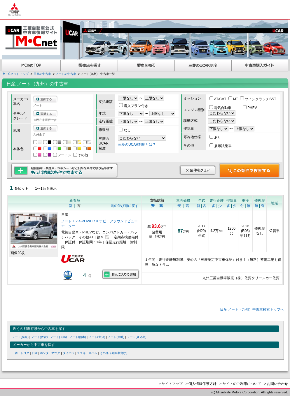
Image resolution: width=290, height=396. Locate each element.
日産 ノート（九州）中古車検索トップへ (252, 309)
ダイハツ (68, 353)
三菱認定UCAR (203, 65)
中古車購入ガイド (260, 65)
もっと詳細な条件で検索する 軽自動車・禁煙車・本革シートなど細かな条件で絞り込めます (64, 170)
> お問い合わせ (276, 384)
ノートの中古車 (66, 73)
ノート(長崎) (58, 337)
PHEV (250, 108)
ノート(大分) (97, 337)
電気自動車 (220, 108)
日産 (35, 353)
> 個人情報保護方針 (201, 384)
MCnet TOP (31, 65)
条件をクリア (197, 170)
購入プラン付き (133, 106)
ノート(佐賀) (39, 337)
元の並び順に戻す (125, 206)
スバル (92, 353)
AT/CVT (218, 99)
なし (125, 130)
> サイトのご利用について (240, 384)
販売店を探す (89, 65)
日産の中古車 (42, 73)
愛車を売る (146, 65)
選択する (46, 99)
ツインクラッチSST (258, 99)
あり (215, 137)
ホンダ (44, 353)
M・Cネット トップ (16, 73)
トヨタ (24, 353)
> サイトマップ (171, 384)
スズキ (81, 353)
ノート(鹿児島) (136, 337)
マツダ (55, 353)
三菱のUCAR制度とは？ (137, 144)
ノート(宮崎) (116, 337)
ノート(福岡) (20, 337)
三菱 (15, 353)
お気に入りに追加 (120, 274)
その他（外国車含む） (114, 353)
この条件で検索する (249, 170)
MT (233, 99)
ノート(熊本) (77, 337)
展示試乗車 (220, 146)
